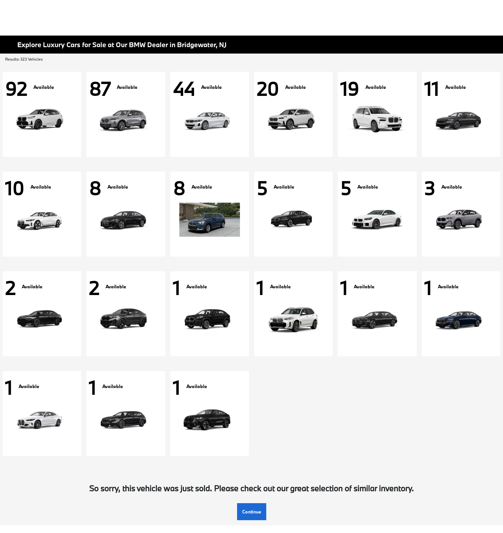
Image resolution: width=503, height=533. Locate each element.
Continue (251, 512)
